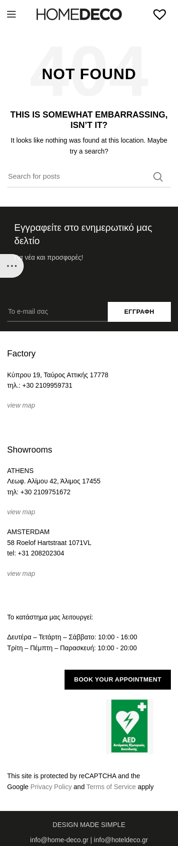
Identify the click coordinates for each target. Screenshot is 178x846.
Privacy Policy (51, 787)
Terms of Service (111, 787)
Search (158, 177)
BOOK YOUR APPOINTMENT (117, 679)
